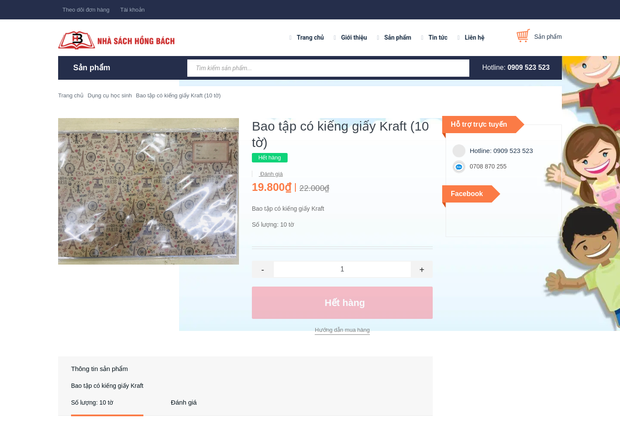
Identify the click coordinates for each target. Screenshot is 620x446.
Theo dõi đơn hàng (85, 9)
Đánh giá (271, 174)
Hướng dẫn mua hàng (342, 330)
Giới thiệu (354, 37)
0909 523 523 (529, 67)
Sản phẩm (397, 37)
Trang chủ (310, 37)
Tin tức (437, 37)
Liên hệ (474, 37)
